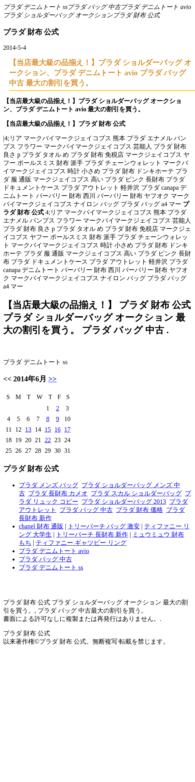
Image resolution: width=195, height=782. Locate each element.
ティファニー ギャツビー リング (81, 542)
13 (28, 429)
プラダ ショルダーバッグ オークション (58, 15)
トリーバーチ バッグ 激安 (104, 526)
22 (48, 440)
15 (48, 429)
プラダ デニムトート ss (35, 7)
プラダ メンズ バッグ (48, 485)
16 (57, 429)
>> (52, 379)
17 (67, 429)
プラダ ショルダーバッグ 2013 (123, 501)
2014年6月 (30, 379)
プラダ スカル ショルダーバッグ (136, 493)
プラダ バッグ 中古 (94, 7)
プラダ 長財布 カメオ (58, 493)
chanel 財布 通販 (41, 526)
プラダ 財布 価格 (139, 509)
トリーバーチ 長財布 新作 (92, 534)
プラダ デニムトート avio (156, 7)
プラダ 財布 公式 (136, 15)
